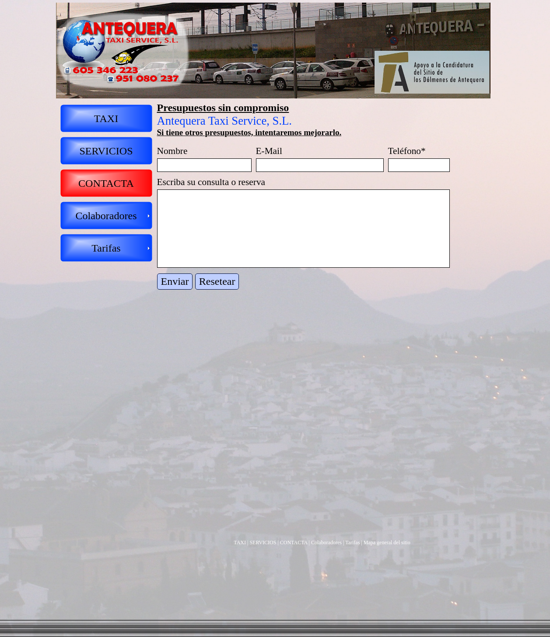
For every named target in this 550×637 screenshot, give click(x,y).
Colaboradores (326, 542)
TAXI (240, 542)
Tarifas (352, 542)
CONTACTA (294, 542)
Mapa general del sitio (387, 542)
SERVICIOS (262, 542)
